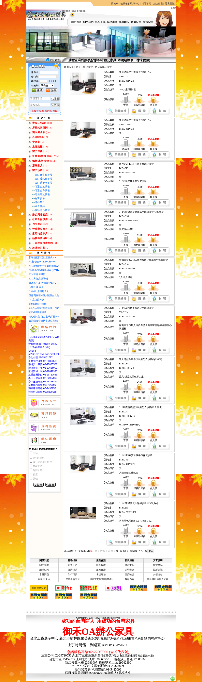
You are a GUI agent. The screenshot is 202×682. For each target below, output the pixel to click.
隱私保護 (101, 565)
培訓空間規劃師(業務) (101, 579)
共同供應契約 (39, 588)
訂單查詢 (129, 569)
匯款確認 (129, 574)
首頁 (78, 66)
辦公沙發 (88, 66)
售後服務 (101, 574)
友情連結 (157, 574)
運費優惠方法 (72, 579)
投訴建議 (157, 569)
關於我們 (44, 565)
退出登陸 (170, 3)
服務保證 (101, 569)
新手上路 (72, 565)
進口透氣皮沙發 (103, 66)
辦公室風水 (44, 579)
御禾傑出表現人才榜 (158, 579)
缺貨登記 (157, 565)
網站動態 (44, 569)
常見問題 (44, 574)
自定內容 (129, 579)
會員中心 (129, 565)
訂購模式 (72, 569)
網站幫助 (146, 3)
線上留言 (158, 3)
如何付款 (72, 574)
